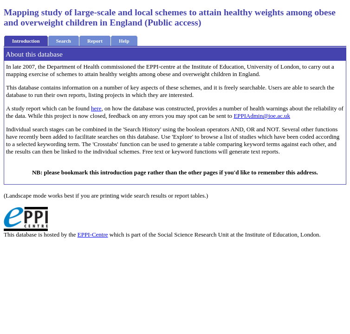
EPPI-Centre (93, 234)
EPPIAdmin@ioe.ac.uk (261, 115)
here (96, 108)
